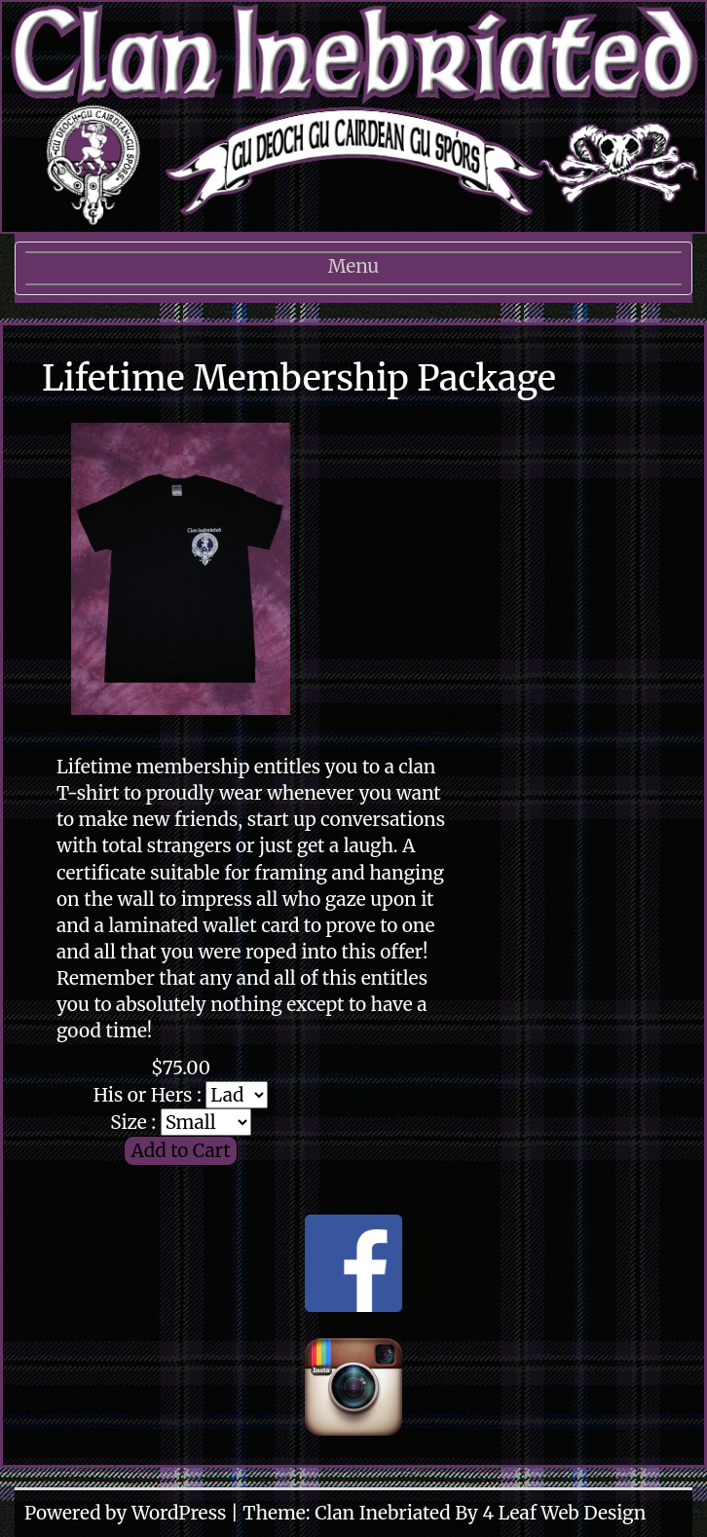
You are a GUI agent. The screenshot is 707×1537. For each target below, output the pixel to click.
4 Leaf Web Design (564, 1512)
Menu (353, 272)
